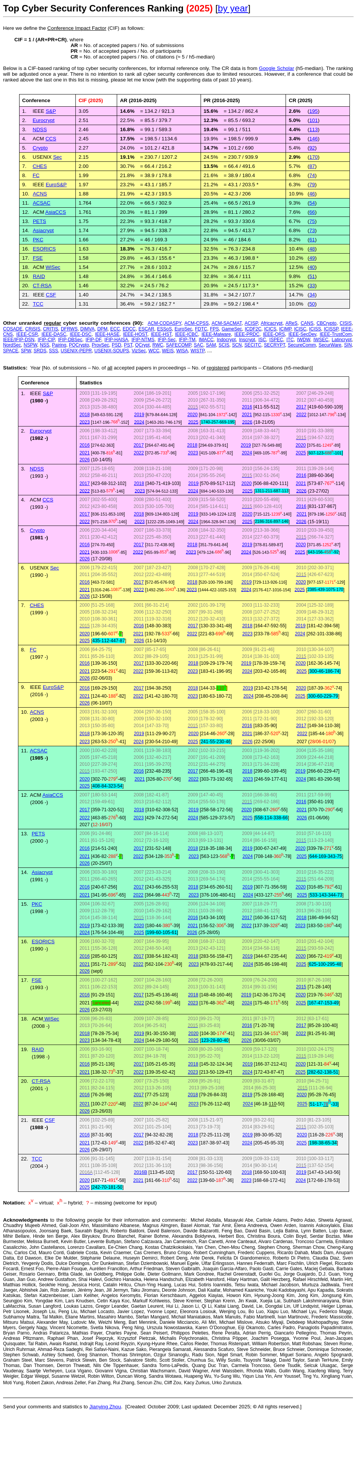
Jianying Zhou (105, 1406)
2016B (140, 1172)
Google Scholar (276, 68)
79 (312, 184)
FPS (214, 329)
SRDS (40, 350)
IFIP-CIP (46, 339)
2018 (85, 414)
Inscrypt (247, 339)
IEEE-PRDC (246, 334)
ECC (115, 329)
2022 (301, 414)
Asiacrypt (43, 230)
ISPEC (276, 339)
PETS (39, 221)
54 (312, 203)
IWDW (303, 339)
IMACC (206, 339)
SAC (198, 345)
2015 (301, 987)
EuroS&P (56, 184)
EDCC (129, 329)
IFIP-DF (93, 339)
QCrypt (142, 345)
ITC (290, 339)
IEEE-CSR (27, 334)
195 (313, 111)
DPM (102, 329)
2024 (139, 422)
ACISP (251, 323)
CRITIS (50, 329)
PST (128, 345)
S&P (48, 393)
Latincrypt (342, 339)
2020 (192, 414)
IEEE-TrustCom (336, 334)
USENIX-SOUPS (112, 350)
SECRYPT (274, 345)
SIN (348, 345)
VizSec (139, 350)
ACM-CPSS (197, 323)
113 (313, 129)
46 (312, 194)
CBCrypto (326, 323)
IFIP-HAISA (116, 339)
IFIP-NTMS (142, 339)
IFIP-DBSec (70, 339)
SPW (26, 350)
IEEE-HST (161, 334)
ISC (262, 339)
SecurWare (329, 345)
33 (312, 285)
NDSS (40, 129)
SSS (53, 350)
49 (312, 258)
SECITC (253, 345)
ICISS (315, 329)
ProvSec (100, 345)
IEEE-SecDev (302, 334)
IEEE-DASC (53, 334)
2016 (247, 407)
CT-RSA (42, 285)
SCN (237, 345)
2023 (85, 422)
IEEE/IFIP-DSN (18, 339)
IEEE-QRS (274, 334)
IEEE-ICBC (186, 334)
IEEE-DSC (80, 334)
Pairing (59, 345)
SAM (211, 345)
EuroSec (183, 329)
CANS (306, 323)
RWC (157, 345)
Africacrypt (272, 323)
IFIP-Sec (167, 339)
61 (312, 239)
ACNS (40, 194)
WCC (154, 350)
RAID (39, 276)
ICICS (270, 329)
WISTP (197, 350)
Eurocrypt (43, 120)
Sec (57, 157)
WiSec (53, 267)
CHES (40, 166)
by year (233, 8)
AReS (291, 323)
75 (312, 221)
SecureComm (302, 345)
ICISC (300, 329)
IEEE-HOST (135, 334)
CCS (47, 500)
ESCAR (146, 329)
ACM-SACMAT (227, 323)
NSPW (30, 345)
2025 (193, 422)
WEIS (168, 350)
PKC (38, 239)
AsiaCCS (55, 212)
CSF (51, 295)
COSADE (13, 329)
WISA (182, 350)
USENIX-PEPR (76, 350)
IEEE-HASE (107, 334)
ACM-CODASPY (164, 323)
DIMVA (87, 329)
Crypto (40, 148)
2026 (247, 422)
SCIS (224, 345)
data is (237, 68)
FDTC (201, 329)
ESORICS (44, 249)
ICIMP (285, 329)
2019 (139, 414)
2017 (301, 407)
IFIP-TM (187, 339)
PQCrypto (79, 345)
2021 (247, 414)
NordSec (12, 345)
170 (313, 157)
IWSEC (321, 339)
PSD (116, 345)
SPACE (10, 350)
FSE (38, 258)
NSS (44, 345)
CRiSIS (32, 329)
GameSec (232, 329)
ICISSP (331, 329)
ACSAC (42, 203)
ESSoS (164, 329)
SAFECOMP (178, 345)
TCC (38, 304)
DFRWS (69, 329)
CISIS (345, 323)
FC (36, 175)
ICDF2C (253, 329)
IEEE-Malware (216, 334)
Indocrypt (226, 339)
